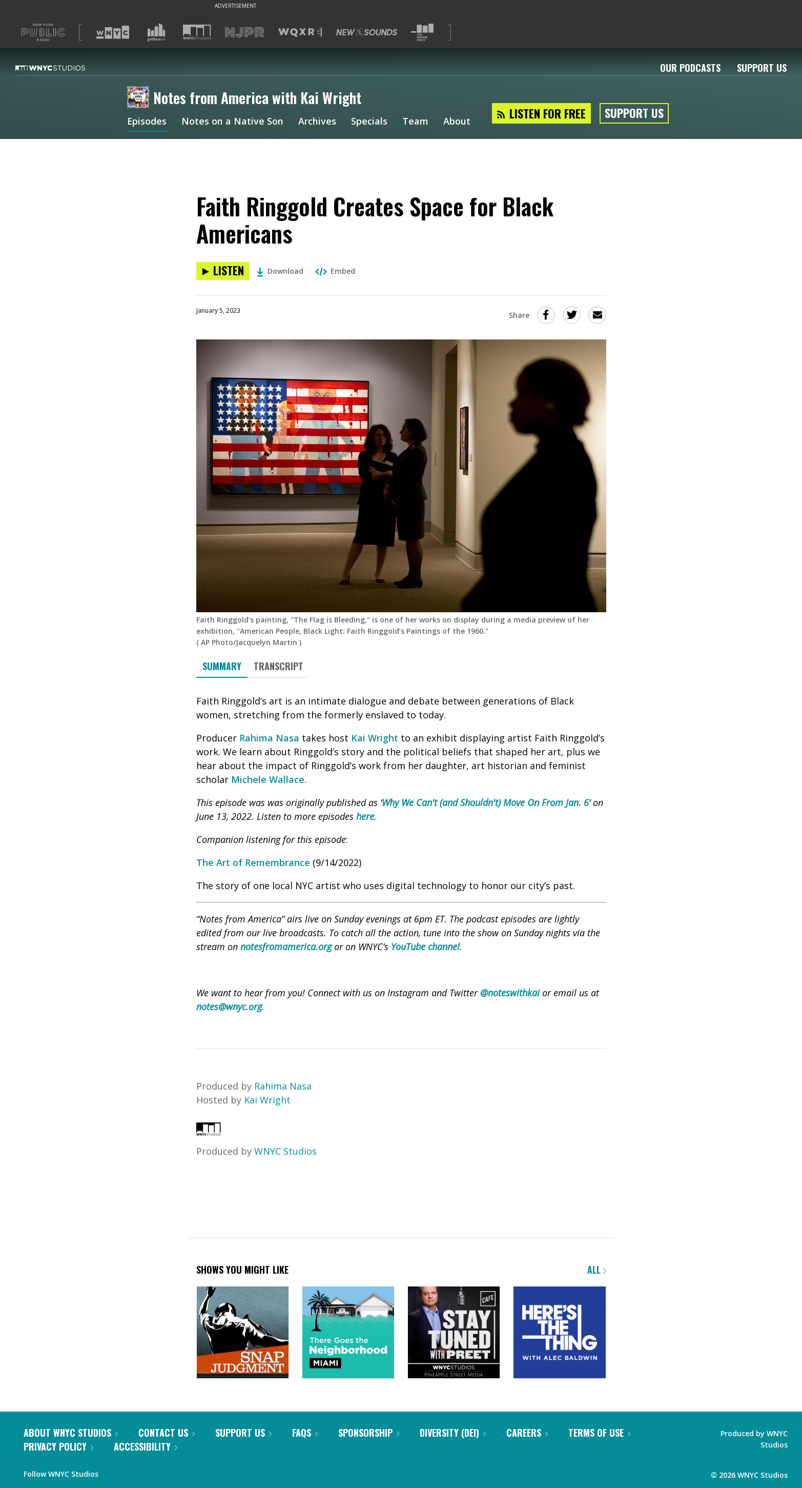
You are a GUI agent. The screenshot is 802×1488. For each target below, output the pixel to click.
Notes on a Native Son (233, 122)
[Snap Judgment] (242, 1333)
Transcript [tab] (278, 666)
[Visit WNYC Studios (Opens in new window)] (197, 32)
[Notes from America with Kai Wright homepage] (140, 98)
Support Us (762, 67)
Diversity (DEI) (453, 1432)
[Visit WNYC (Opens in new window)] (112, 32)
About (457, 122)
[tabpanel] (401, 854)
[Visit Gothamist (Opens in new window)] (156, 32)
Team (416, 122)
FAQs (305, 1432)
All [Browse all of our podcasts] (596, 1269)
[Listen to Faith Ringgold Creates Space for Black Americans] (222, 271)
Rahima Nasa (269, 738)
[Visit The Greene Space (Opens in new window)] (422, 33)
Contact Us (166, 1432)
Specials (370, 122)
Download (280, 271)
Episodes (147, 122)
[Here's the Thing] (559, 1333)
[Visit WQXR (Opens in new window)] (300, 32)
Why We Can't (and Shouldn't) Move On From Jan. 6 (485, 802)
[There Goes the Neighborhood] (348, 1333)
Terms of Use (599, 1432)
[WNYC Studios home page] (63, 67)
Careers (527, 1432)
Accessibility (145, 1446)
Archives (318, 122)
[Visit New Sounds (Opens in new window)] (366, 32)
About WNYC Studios (71, 1432)
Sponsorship (368, 1432)
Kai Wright (374, 738)
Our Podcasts (690, 67)
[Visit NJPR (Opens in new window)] (244, 32)
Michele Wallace (267, 779)
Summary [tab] (221, 666)
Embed (335, 271)
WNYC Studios (285, 1151)
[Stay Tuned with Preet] (453, 1333)
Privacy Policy (58, 1446)
